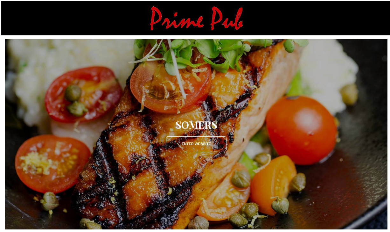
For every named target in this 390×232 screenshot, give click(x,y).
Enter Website (196, 144)
